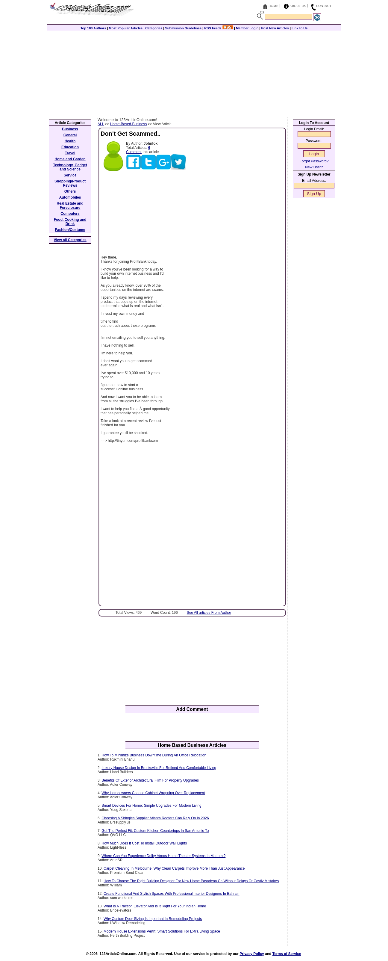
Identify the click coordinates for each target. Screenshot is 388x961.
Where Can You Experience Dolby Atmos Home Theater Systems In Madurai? (163, 856)
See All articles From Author (209, 613)
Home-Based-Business (128, 124)
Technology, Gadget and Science (70, 167)
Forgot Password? (313, 161)
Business (70, 129)
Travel (70, 153)
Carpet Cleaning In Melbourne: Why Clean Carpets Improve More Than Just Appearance (174, 868)
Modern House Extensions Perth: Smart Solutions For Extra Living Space (162, 931)
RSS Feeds (218, 28)
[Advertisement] (194, 72)
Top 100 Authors (93, 28)
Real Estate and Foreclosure (70, 205)
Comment (134, 152)
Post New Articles (275, 28)
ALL (101, 124)
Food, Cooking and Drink (70, 221)
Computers (69, 213)
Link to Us (299, 28)
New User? (314, 167)
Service (70, 175)
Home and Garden (69, 159)
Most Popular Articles (126, 28)
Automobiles (70, 197)
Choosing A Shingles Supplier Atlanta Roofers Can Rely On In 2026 (155, 818)
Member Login (247, 28)
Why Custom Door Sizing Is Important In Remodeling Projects (153, 919)
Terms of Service (286, 954)
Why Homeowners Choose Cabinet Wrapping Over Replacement (153, 793)
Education (70, 147)
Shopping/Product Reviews (70, 183)
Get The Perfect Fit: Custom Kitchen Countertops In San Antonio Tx (155, 831)
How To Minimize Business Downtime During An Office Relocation (153, 755)
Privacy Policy (252, 954)
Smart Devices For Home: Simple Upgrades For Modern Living (151, 805)
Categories (153, 28)
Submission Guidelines (183, 28)
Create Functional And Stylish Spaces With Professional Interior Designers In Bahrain (172, 894)
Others (70, 191)
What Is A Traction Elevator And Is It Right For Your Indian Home (155, 906)
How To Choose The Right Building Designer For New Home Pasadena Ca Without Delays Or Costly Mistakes (191, 881)
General (70, 135)
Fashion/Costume (70, 230)
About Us (298, 5)
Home (273, 5)
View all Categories (70, 240)
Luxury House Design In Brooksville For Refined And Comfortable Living (158, 768)
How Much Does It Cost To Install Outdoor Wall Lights (144, 843)
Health (70, 141)
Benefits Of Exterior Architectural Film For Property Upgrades (150, 780)
